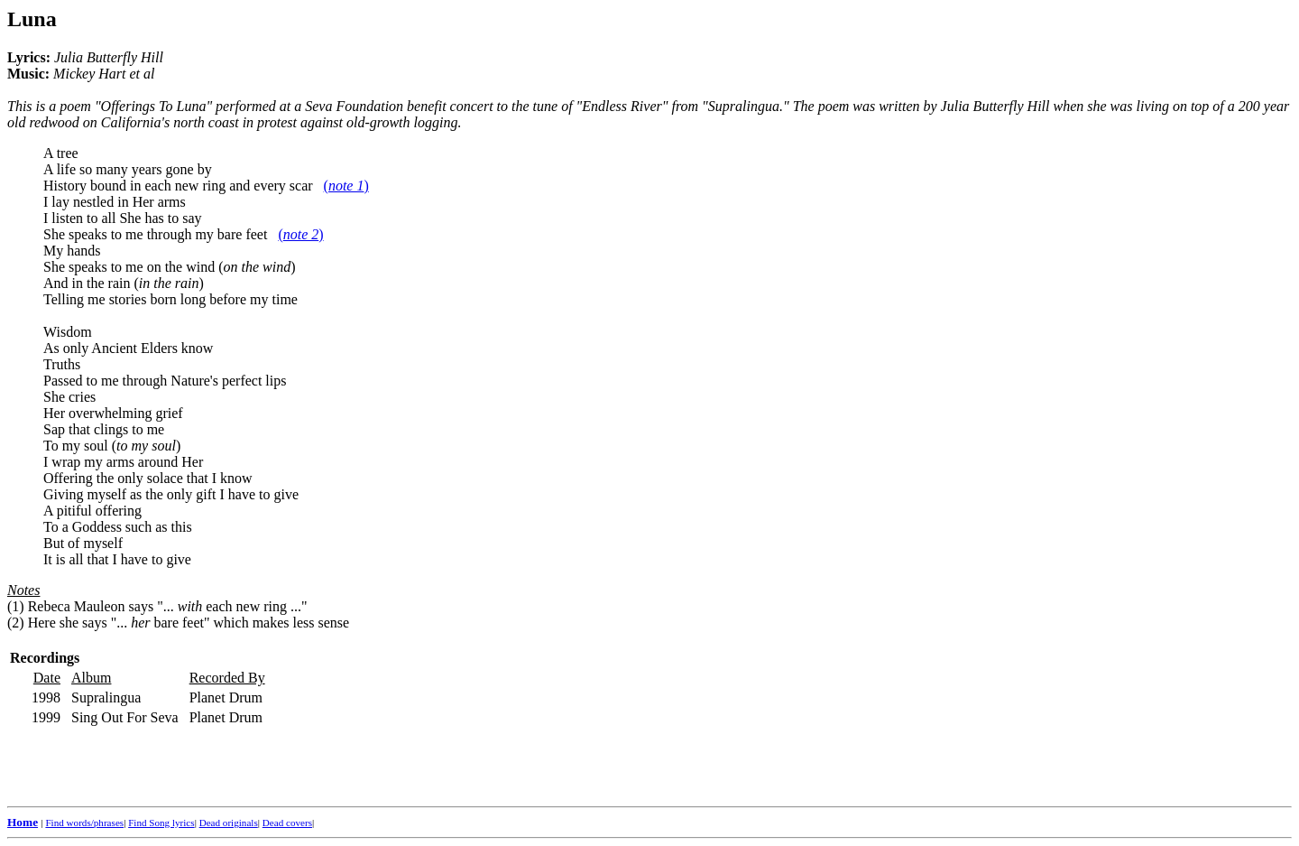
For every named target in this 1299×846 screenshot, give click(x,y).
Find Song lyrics (161, 822)
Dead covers (287, 822)
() (346, 185)
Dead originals (228, 822)
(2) (15, 622)
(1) (15, 606)
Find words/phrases (84, 822)
